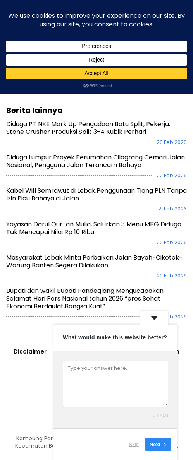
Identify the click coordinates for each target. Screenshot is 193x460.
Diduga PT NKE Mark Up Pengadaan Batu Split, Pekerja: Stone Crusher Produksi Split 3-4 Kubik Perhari (88, 120)
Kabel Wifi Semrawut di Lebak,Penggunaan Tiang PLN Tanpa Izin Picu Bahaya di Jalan (96, 187)
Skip (134, 444)
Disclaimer (30, 344)
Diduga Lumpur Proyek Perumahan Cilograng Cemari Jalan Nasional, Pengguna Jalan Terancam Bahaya (95, 153)
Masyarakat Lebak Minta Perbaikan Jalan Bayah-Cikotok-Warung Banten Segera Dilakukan (94, 253)
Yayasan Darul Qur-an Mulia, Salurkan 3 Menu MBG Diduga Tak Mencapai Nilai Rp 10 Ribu (93, 220)
